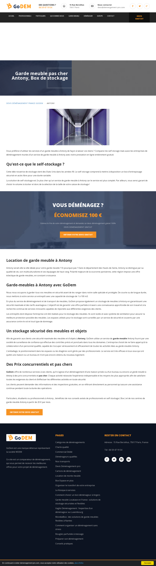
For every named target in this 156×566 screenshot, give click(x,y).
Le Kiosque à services (65, 490)
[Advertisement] (78, 41)
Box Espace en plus (64, 480)
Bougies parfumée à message (69, 534)
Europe (100, 16)
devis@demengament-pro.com (111, 7)
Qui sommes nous (57, 16)
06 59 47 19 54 (45, 7)
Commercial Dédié (63, 451)
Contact (110, 16)
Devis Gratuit (139, 17)
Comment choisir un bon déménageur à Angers (77, 495)
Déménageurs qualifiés (66, 456)
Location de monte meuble (68, 475)
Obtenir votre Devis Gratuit (78, 234)
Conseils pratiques (64, 543)
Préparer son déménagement (69, 538)
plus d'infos (79, 563)
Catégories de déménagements (70, 442)
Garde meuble (74, 16)
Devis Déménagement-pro (67, 466)
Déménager (88, 16)
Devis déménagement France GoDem (24, 103)
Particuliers (41, 16)
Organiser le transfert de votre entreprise (75, 485)
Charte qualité (62, 447)
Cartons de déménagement (68, 471)
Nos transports (62, 461)
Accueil (11, 16)
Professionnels (25, 16)
